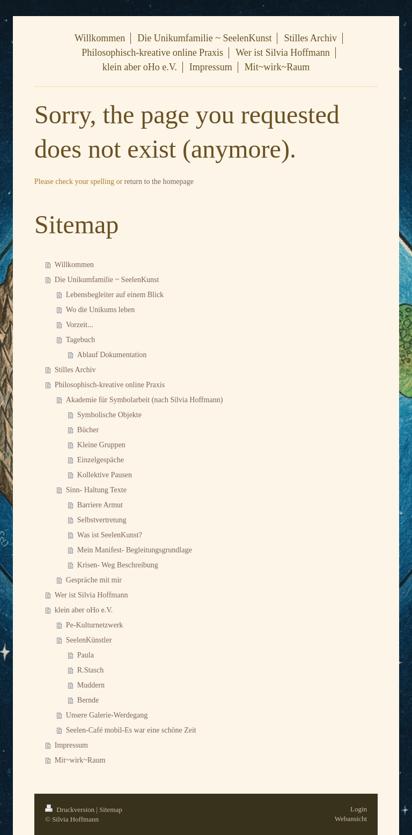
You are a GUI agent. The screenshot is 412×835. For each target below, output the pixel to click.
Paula (85, 655)
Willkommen (74, 265)
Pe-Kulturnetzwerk (94, 625)
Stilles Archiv (75, 370)
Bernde (88, 700)
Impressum (71, 745)
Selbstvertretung (102, 520)
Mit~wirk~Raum (80, 760)
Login (358, 809)
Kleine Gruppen (101, 445)
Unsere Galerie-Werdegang (107, 715)
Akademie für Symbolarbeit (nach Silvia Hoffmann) (144, 400)
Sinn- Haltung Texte (96, 490)
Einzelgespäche (100, 460)
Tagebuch (80, 340)
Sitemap (110, 810)
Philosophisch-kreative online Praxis (110, 385)
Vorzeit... (79, 325)
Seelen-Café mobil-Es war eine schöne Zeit (131, 730)
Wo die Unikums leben (100, 310)
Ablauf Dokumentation (111, 355)
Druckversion (70, 810)
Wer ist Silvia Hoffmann (91, 595)
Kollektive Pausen (104, 475)
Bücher (88, 430)
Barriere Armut (100, 505)
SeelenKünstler (89, 640)
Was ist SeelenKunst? (109, 535)
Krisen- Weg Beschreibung (117, 565)
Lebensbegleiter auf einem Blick (115, 295)
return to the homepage (159, 182)
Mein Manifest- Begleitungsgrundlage (134, 550)
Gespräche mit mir (94, 580)
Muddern (91, 685)
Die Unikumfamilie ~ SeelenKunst (107, 280)
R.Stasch (90, 670)
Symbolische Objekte (109, 415)
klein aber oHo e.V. (84, 610)
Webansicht (351, 819)
